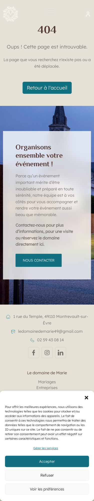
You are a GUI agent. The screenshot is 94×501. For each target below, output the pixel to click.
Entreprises (47, 387)
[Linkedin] (60, 352)
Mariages (47, 381)
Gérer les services (45, 448)
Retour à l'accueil (47, 88)
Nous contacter (38, 260)
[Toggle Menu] (51, 14)
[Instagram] (47, 352)
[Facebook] (33, 352)
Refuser (47, 475)
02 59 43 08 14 (47, 339)
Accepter (47, 461)
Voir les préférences (47, 489)
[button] (86, 397)
